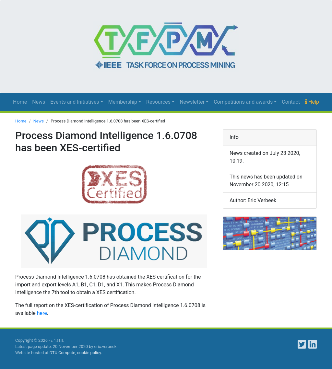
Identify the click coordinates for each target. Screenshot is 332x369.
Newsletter (192, 102)
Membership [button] (122, 102)
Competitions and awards (243, 102)
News (38, 102)
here (42, 313)
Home (20, 102)
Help (312, 102)
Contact (291, 102)
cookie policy (89, 352)
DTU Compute (62, 352)
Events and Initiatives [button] (74, 102)
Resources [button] (158, 102)
